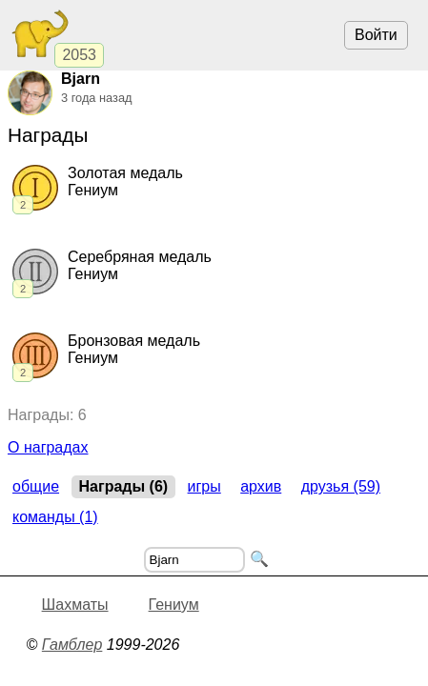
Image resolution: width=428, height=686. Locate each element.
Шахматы (75, 604)
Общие (35, 486)
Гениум (174, 604)
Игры (204, 486)
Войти (376, 35)
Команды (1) (55, 517)
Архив (260, 486)
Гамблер (72, 644)
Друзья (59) (340, 486)
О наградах (48, 447)
